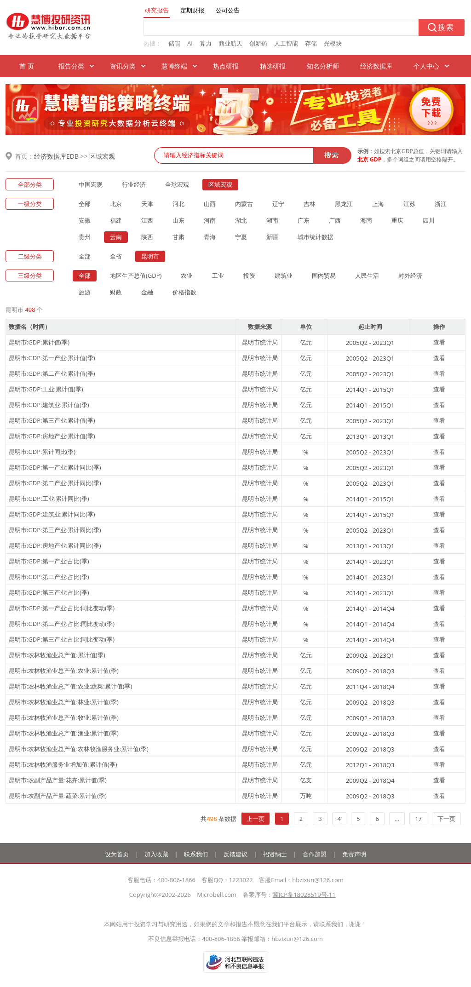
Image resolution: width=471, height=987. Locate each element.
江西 (147, 220)
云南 (116, 237)
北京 (116, 204)
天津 (147, 204)
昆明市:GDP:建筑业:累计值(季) (49, 405)
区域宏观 (102, 156)
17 (418, 819)
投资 (249, 275)
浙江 (441, 204)
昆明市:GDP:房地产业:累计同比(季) (55, 545)
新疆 (272, 237)
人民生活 (367, 275)
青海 (210, 237)
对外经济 (410, 275)
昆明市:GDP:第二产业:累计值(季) (52, 373)
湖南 (272, 220)
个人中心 (426, 66)
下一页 (446, 819)
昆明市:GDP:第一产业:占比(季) (49, 561)
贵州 (85, 237)
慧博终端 (174, 66)
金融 (147, 292)
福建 (116, 220)
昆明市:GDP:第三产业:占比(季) (49, 592)
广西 (335, 220)
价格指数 (184, 292)
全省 (116, 256)
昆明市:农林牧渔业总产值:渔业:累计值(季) (64, 733)
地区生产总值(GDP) (135, 275)
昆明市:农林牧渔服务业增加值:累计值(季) (63, 764)
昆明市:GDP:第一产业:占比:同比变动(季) (62, 608)
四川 (429, 220)
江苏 (409, 204)
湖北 (241, 220)
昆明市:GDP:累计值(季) (39, 342)
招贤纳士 (275, 854)
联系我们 (196, 854)
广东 (304, 220)
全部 (85, 204)
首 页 (26, 66)
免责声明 (354, 854)
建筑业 (284, 275)
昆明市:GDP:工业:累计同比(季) (49, 498)
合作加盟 (315, 854)
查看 (439, 342)
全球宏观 (177, 184)
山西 (210, 204)
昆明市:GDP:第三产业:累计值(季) (52, 420)
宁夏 (241, 237)
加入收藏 (156, 854)
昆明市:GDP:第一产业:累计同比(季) (55, 467)
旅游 (85, 292)
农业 (187, 275)
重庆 (397, 220)
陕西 (147, 237)
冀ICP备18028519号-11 (304, 894)
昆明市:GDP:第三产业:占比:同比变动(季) (62, 639)
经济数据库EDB (56, 156)
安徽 (85, 220)
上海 (378, 204)
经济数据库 (376, 66)
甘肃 (178, 237)
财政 (116, 292)
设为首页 (117, 854)
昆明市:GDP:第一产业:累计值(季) (52, 358)
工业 (218, 275)
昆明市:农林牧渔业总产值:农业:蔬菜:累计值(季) (70, 686)
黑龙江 (344, 204)
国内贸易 (324, 275)
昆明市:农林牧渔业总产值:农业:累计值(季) (64, 670)
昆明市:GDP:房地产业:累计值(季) (52, 436)
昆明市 (150, 256)
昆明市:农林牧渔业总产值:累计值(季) (57, 655)
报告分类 (71, 66)
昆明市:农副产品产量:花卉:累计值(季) (58, 780)
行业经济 (134, 184)
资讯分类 (123, 66)
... (397, 819)
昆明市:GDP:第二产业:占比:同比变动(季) (62, 624)
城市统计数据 (315, 237)
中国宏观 (91, 184)
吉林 (310, 204)
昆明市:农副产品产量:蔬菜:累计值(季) (58, 796)
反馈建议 (235, 854)
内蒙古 (244, 204)
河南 (210, 220)
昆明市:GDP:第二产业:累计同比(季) (55, 483)
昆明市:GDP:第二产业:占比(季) (49, 577)
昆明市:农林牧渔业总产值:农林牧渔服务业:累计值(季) (79, 749)
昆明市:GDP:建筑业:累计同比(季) (52, 514)
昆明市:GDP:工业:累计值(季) (46, 389)
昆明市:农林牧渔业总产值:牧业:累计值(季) (64, 717)
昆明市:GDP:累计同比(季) (42, 452)
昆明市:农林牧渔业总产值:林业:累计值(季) (64, 702)
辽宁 (278, 204)
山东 (178, 220)
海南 (366, 220)
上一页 (255, 819)
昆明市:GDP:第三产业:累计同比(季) (55, 530)
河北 (178, 204)
